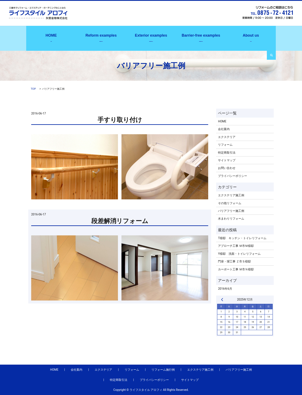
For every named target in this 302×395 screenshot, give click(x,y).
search (271, 55)
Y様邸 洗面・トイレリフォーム (239, 253)
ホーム (51, 37)
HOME (222, 121)
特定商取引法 (226, 152)
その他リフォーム (229, 203)
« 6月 (222, 299)
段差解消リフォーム (119, 221)
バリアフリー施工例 (201, 37)
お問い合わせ (226, 168)
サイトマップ (226, 160)
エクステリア (226, 137)
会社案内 (251, 37)
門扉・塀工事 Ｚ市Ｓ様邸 (234, 261)
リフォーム (225, 144)
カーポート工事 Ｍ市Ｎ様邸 (236, 269)
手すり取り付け (120, 119)
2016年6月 (225, 288)
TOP (33, 88)
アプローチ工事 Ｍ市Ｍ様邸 (236, 245)
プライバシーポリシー (232, 176)
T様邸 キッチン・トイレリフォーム (242, 238)
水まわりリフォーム (231, 218)
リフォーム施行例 (101, 37)
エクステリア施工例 (151, 37)
